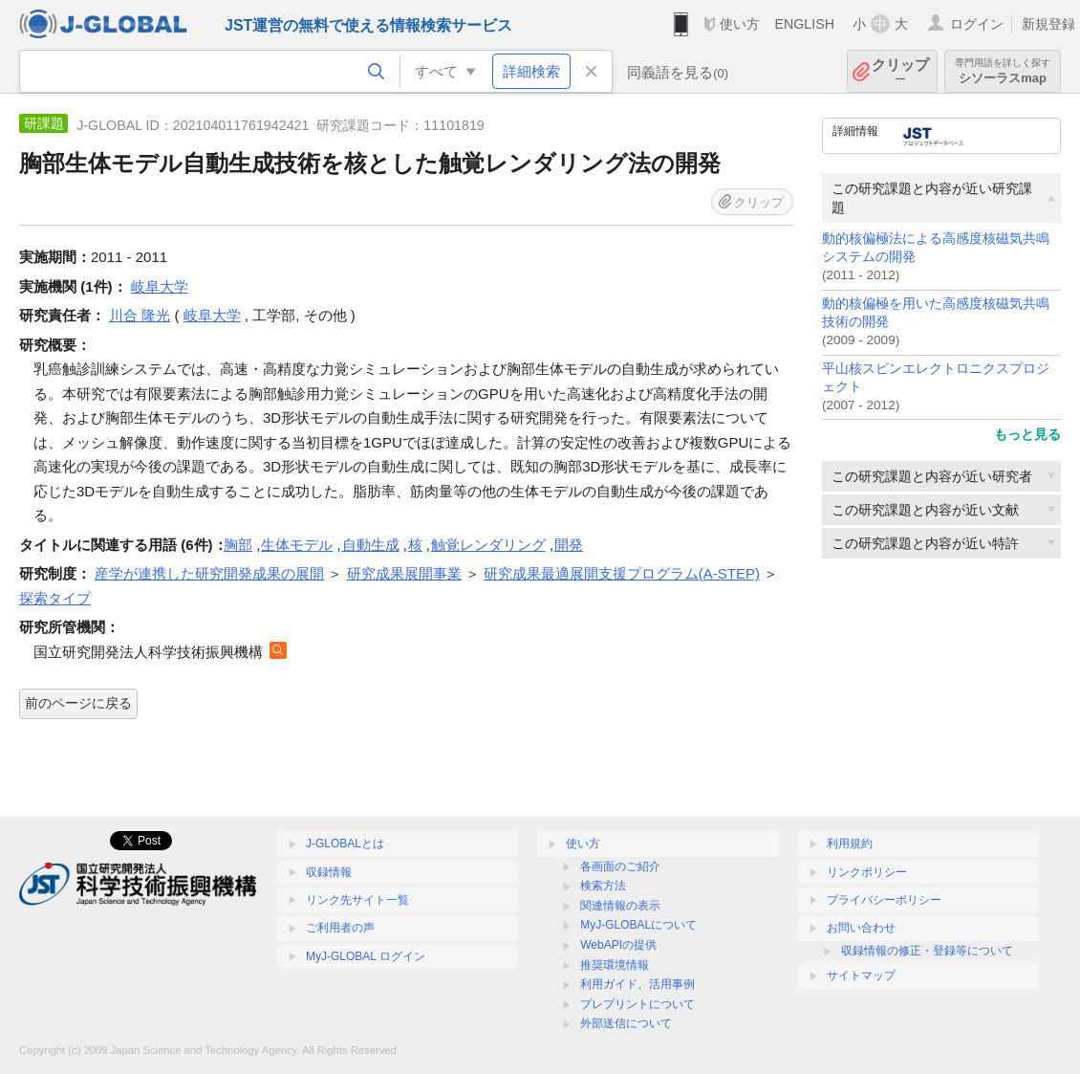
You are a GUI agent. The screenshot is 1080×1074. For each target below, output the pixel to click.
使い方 (740, 24)
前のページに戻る (78, 703)
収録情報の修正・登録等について (927, 950)
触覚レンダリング (488, 545)
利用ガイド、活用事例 (637, 984)
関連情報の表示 (620, 905)
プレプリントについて (637, 1004)
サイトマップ (861, 975)
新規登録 (1048, 24)
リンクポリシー (867, 872)
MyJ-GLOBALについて (638, 925)
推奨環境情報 (614, 965)
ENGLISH (804, 24)
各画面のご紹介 (620, 866)
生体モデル (297, 545)
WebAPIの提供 (618, 945)
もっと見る (1027, 434)
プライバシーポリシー (884, 900)
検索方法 (603, 885)
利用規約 (850, 843)
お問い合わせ (861, 927)
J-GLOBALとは (345, 843)
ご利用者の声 (340, 927)
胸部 (238, 545)
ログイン (977, 24)
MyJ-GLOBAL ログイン (365, 956)
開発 (568, 545)
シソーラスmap (1002, 71)
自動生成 (371, 545)
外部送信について (626, 1023)
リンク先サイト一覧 (357, 900)
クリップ (900, 71)
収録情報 (329, 872)
